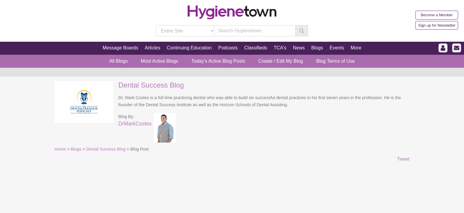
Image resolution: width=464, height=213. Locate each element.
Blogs (76, 149)
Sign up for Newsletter (436, 25)
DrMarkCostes (135, 124)
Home (60, 149)
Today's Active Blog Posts (218, 61)
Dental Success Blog (151, 85)
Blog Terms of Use (335, 61)
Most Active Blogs (159, 61)
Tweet (403, 159)
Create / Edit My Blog (280, 61)
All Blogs (118, 61)
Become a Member (437, 15)
